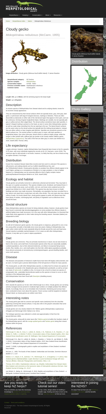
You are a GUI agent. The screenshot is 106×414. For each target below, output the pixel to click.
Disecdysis (36, 276)
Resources (58, 15)
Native (30, 21)
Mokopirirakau (31, 81)
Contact (6, 402)
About (48, 15)
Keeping (25, 15)
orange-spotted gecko (35, 321)
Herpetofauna (14, 15)
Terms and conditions (17, 402)
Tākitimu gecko (42, 319)
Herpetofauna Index (18, 21)
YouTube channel (49, 394)
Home (8, 21)
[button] (79, 121)
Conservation (37, 15)
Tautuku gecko (50, 321)
